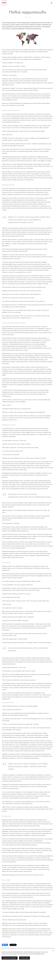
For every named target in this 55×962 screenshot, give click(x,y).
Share (5, 944)
